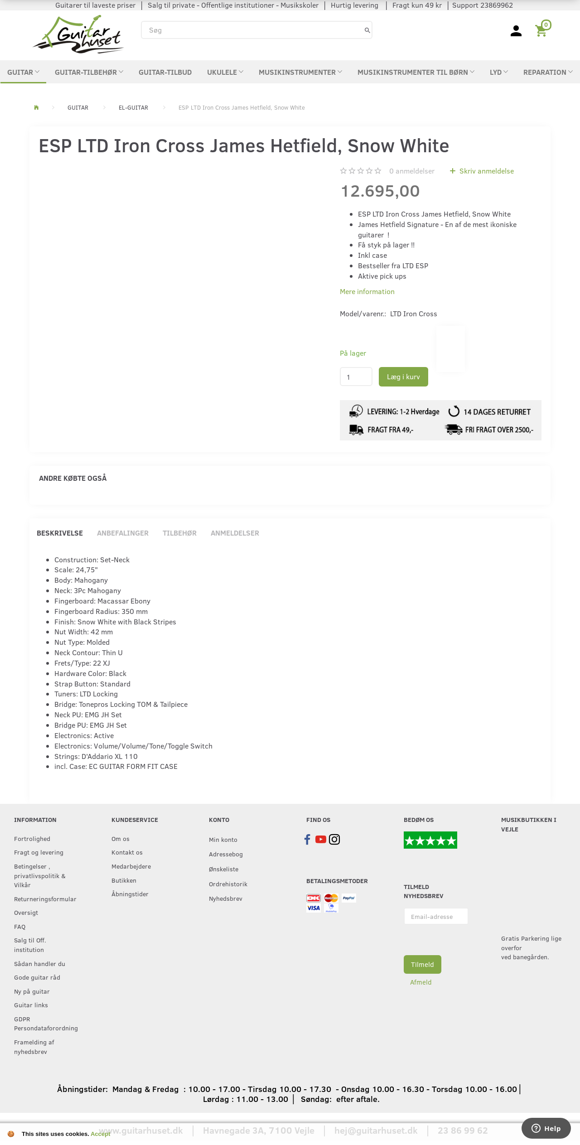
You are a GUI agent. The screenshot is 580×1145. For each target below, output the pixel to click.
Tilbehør (180, 532)
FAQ (19, 926)
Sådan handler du (39, 963)
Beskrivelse (60, 532)
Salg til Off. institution (30, 944)
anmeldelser (412, 170)
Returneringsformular (44, 898)
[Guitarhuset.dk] (78, 33)
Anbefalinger (123, 532)
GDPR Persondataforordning (44, 1023)
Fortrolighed (32, 838)
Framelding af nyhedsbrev (34, 1046)
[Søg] (367, 29)
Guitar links (31, 1004)
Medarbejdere (131, 865)
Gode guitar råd (37, 976)
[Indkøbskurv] (542, 29)
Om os (120, 838)
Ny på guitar (32, 990)
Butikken (123, 879)
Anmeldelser (235, 532)
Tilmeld (422, 964)
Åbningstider (130, 893)
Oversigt (26, 912)
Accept (100, 1134)
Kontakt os (127, 851)
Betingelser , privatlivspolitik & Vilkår (40, 875)
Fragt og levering (38, 851)
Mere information (367, 291)
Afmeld (421, 981)
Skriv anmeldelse (486, 170)
